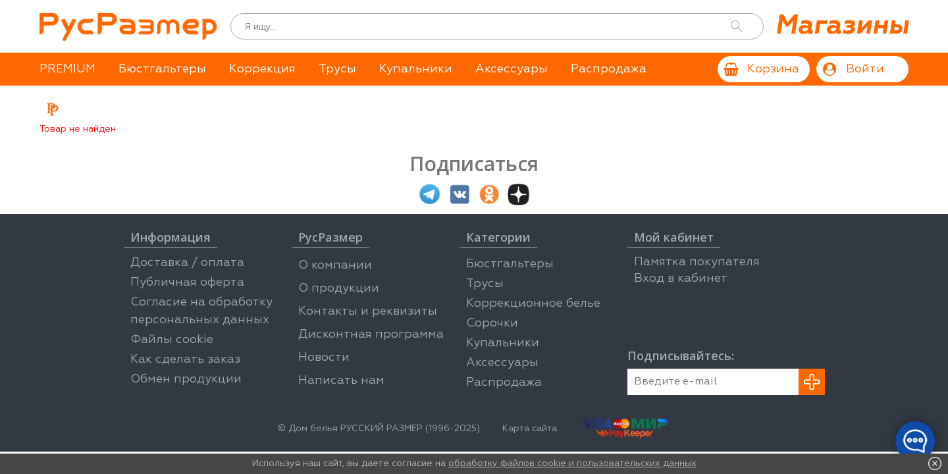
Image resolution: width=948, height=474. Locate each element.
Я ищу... (260, 27)
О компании (335, 265)
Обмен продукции (186, 379)
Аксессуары (511, 69)
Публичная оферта (187, 282)
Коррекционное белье (533, 303)
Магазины (841, 26)
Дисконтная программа (371, 334)
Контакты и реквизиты (367, 311)
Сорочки (492, 323)
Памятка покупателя (697, 262)
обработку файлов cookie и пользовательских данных (572, 463)
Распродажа (608, 69)
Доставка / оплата (187, 263)
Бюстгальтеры (162, 69)
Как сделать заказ (185, 359)
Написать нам (341, 380)
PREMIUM (67, 69)
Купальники (415, 69)
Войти (865, 69)
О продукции (338, 288)
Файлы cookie (171, 340)
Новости (324, 357)
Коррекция (262, 69)
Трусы (337, 69)
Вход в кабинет (680, 278)
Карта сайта (529, 428)
